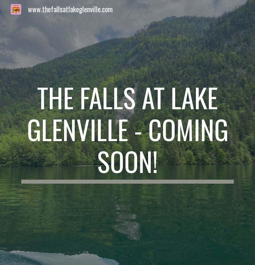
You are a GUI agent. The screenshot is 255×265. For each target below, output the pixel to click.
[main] (127, 132)
